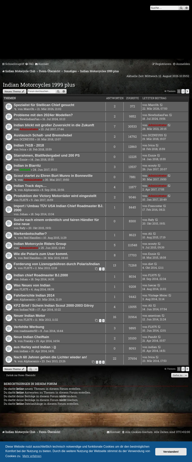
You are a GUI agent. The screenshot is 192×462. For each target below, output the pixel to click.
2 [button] (183, 91)
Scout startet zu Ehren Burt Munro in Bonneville (53, 176)
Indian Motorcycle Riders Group (40, 244)
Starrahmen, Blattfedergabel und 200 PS (47, 155)
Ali (150, 233)
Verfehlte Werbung (29, 327)
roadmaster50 (29, 331)
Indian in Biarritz (27, 165)
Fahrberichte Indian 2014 (34, 295)
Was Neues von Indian (32, 285)
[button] (187, 91)
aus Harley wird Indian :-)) (35, 347)
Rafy (23, 228)
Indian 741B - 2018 (29, 145)
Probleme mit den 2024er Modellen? (43, 115)
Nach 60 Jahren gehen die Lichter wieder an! (50, 357)
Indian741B (27, 309)
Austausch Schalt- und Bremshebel (43, 135)
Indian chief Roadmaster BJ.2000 (41, 275)
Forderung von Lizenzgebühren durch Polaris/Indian (57, 264)
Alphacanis (31, 190)
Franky (28, 341)
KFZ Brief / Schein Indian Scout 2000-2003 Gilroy (54, 305)
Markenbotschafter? (30, 234)
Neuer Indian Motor (29, 316)
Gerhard (25, 169)
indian (24, 351)
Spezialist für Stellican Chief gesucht (44, 105)
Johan (24, 214)
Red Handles (32, 238)
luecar (152, 285)
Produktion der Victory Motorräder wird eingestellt (55, 196)
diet (150, 264)
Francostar (155, 206)
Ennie (24, 159)
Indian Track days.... (30, 186)
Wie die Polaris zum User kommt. (41, 254)
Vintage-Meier (157, 295)
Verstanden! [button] (171, 451)
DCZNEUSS (27, 139)
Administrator (29, 129)
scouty (152, 165)
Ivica (23, 149)
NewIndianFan (30, 119)
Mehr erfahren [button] (31, 456)
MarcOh (29, 109)
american (154, 315)
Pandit (152, 337)
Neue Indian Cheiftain (31, 337)
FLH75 (24, 200)
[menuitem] (29, 64)
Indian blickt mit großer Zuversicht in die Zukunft (54, 125)
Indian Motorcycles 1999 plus (39, 84)
